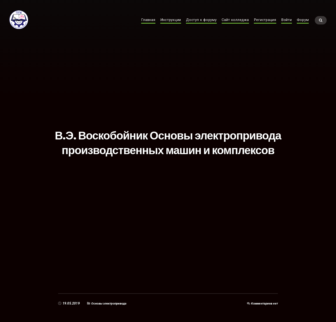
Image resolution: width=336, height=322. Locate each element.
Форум (303, 25)
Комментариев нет (263, 303)
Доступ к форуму (201, 25)
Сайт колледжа (235, 25)
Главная (148, 25)
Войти (286, 25)
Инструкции (170, 25)
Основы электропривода (111, 303)
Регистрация (265, 25)
